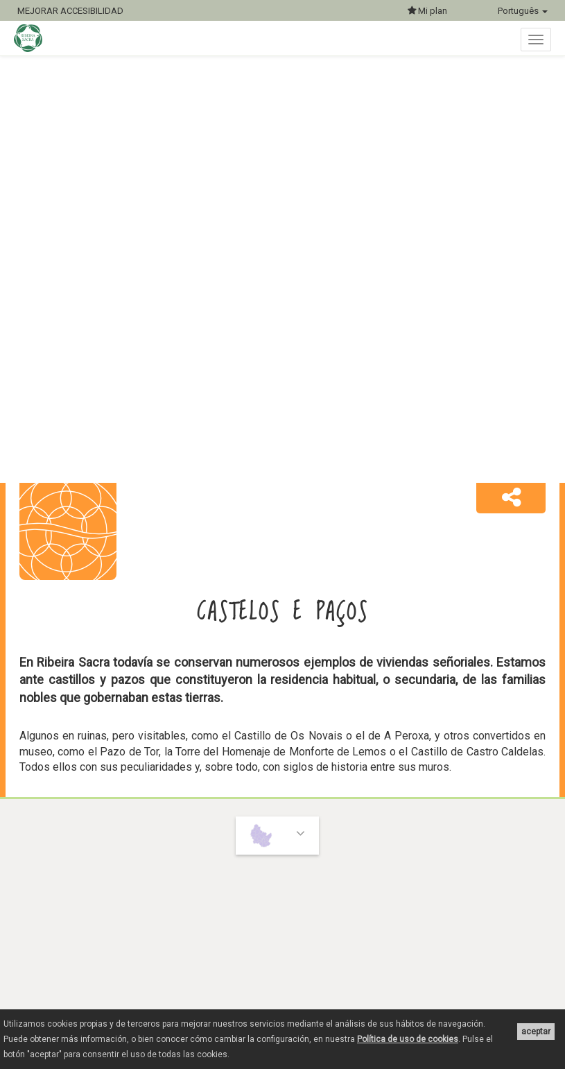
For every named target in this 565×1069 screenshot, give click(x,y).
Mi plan (427, 11)
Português (523, 11)
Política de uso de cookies (407, 1039)
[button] (511, 498)
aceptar (535, 1031)
